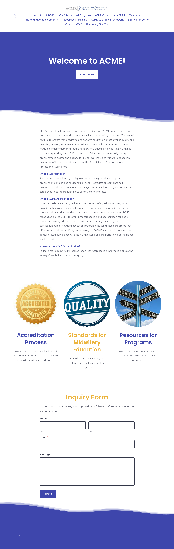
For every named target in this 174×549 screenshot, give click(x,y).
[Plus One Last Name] (111, 425)
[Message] (87, 471)
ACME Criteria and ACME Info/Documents (119, 15)
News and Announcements (42, 19)
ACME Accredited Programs (74, 15)
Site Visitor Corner (139, 19)
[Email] (87, 444)
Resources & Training (74, 19)
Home (32, 15)
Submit (48, 493)
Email (44, 437)
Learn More (87, 74)
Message (46, 454)
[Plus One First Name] (63, 425)
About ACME (47, 15)
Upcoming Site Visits (98, 24)
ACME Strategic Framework (107, 19)
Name (43, 418)
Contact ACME (73, 24)
